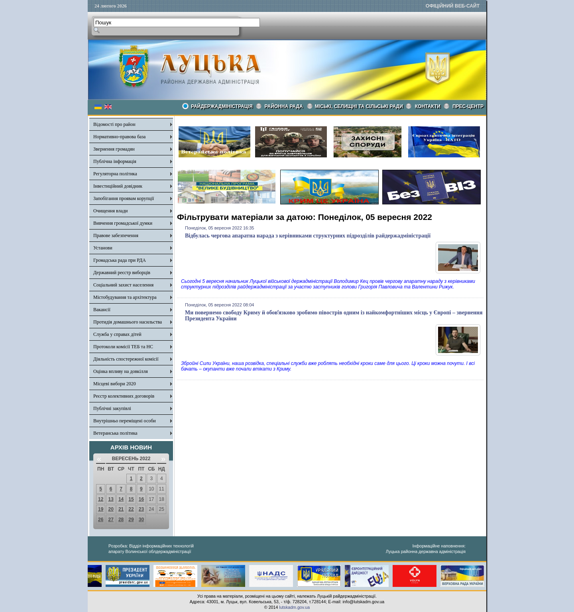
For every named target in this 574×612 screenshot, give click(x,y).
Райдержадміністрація (222, 106)
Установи (102, 248)
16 (141, 499)
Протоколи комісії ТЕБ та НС (123, 346)
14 (121, 499)
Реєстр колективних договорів (123, 396)
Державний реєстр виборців (121, 272)
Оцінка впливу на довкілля (120, 371)
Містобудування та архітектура (125, 297)
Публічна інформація (114, 161)
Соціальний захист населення (123, 285)
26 (100, 519)
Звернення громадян (114, 149)
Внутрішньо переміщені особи (124, 421)
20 (110, 509)
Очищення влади (110, 211)
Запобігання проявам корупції (123, 198)
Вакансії (101, 309)
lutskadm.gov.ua (294, 607)
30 (141, 519)
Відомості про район (114, 124)
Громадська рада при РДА (119, 260)
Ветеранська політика (115, 433)
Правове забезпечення (115, 235)
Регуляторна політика (115, 174)
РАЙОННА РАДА (284, 106)
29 (131, 519)
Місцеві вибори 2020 (114, 383)
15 (131, 499)
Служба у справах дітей (117, 334)
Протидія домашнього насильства (127, 322)
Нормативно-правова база (119, 136)
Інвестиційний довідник (117, 186)
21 (121, 509)
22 (131, 509)
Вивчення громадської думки (122, 223)
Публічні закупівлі (112, 408)
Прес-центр (468, 106)
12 (100, 499)
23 (141, 509)
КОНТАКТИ (427, 106)
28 (121, 519)
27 (110, 519)
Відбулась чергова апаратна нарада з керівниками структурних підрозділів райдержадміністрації (308, 236)
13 (110, 499)
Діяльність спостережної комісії (126, 359)
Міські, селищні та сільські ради (359, 106)
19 (100, 509)
